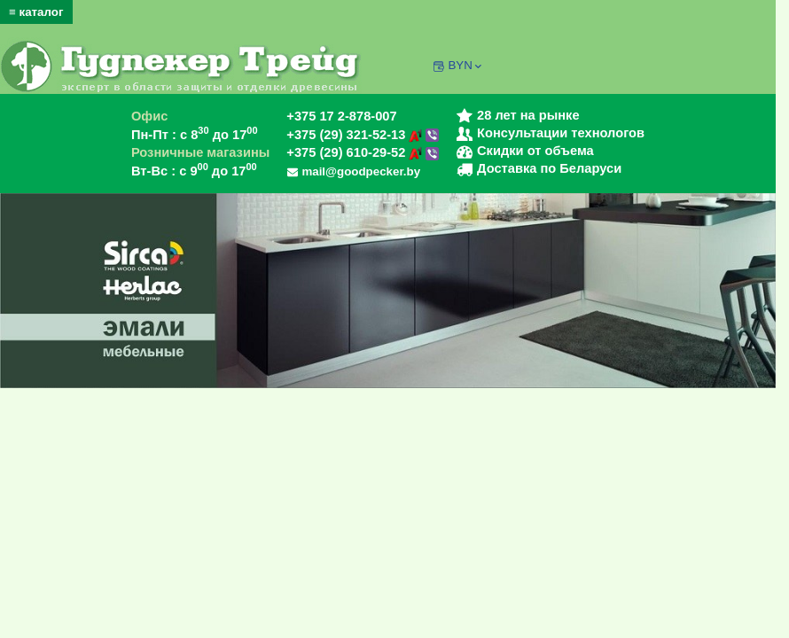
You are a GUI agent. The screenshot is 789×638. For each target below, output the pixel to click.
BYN (466, 65)
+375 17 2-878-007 (341, 116)
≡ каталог (36, 12)
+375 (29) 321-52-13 (362, 135)
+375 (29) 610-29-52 (362, 152)
